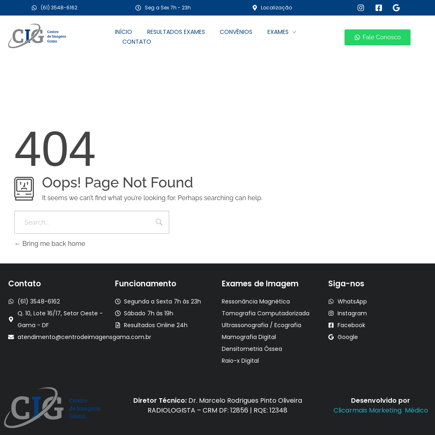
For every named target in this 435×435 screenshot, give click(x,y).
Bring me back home (49, 244)
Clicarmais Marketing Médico (380, 410)
